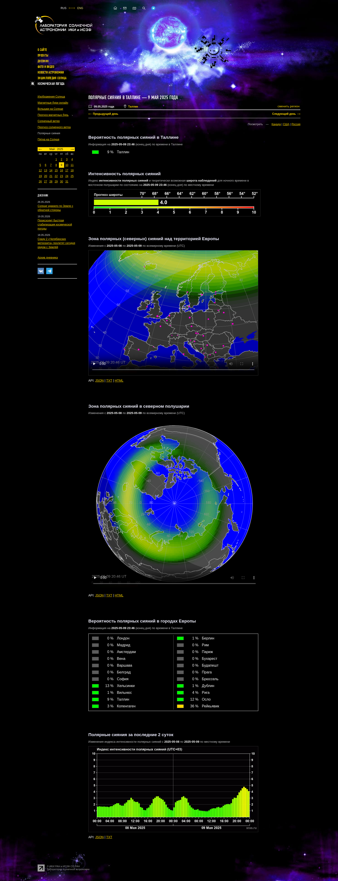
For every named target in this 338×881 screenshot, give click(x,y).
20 (45, 176)
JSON (99, 380)
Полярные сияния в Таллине (114, 98)
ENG (80, 8)
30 (61, 181)
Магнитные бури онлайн (53, 102)
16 (61, 170)
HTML (119, 380)
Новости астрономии (51, 72)
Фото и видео (46, 67)
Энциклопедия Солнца (52, 78)
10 (66, 165)
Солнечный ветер (49, 121)
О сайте (42, 50)
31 (66, 181)
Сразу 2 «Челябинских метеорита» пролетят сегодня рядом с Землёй (56, 243)
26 (40, 181)
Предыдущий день (105, 113)
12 (40, 170)
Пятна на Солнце (48, 139)
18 (72, 170)
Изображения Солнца (51, 96)
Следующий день (284, 113)
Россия (296, 124)
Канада (276, 124)
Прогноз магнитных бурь (53, 115)
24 (66, 176)
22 (56, 176)
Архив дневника (48, 257)
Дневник (43, 61)
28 (50, 181)
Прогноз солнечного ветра (54, 127)
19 (40, 176)
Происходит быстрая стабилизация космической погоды (55, 224)
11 (72, 165)
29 (56, 181)
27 (45, 181)
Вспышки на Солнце (50, 108)
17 (66, 170)
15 (56, 170)
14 (50, 170)
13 (45, 170)
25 (72, 176)
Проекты (43, 55)
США (286, 124)
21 (50, 176)
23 (61, 176)
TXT (109, 380)
